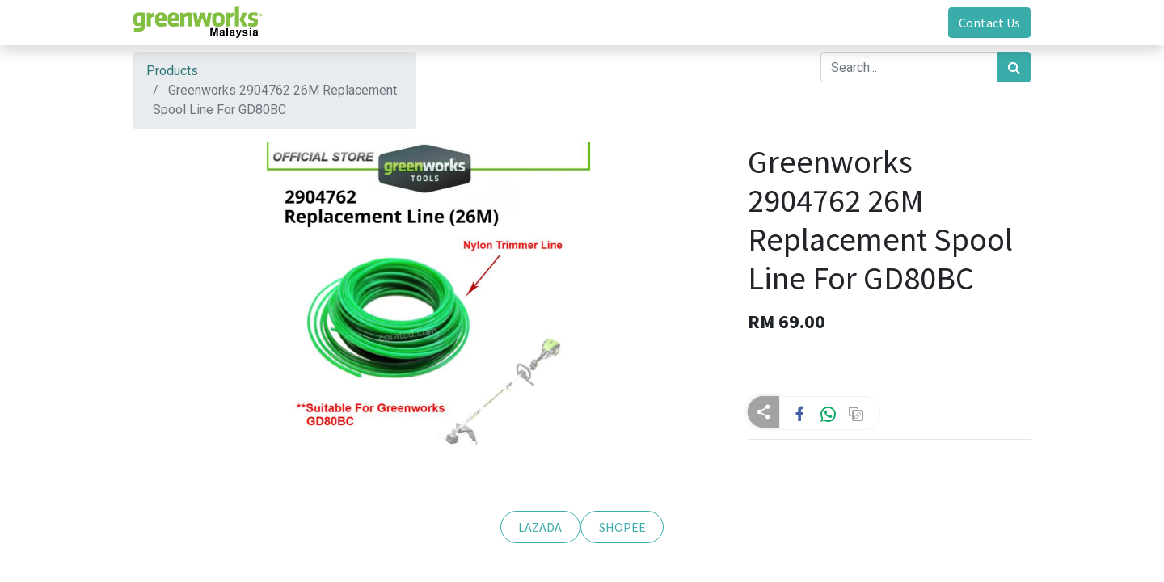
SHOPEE (622, 527)
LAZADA (540, 527)
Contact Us (989, 23)
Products (172, 70)
